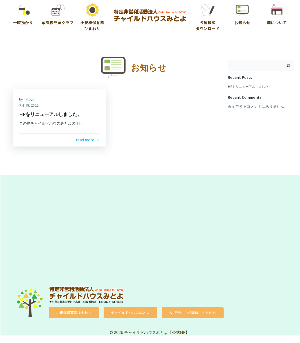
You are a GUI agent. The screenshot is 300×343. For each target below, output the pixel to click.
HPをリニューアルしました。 (249, 86)
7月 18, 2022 (29, 105)
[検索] (288, 65)
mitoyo (29, 99)
